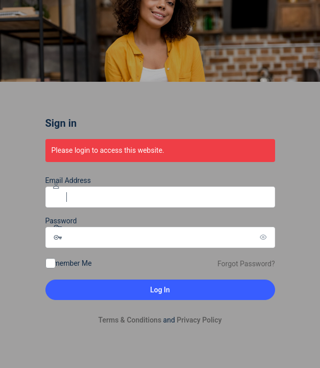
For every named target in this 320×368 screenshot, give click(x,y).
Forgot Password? (246, 264)
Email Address (68, 180)
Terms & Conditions (129, 320)
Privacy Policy (199, 320)
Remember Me (68, 263)
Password (61, 221)
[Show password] (265, 237)
